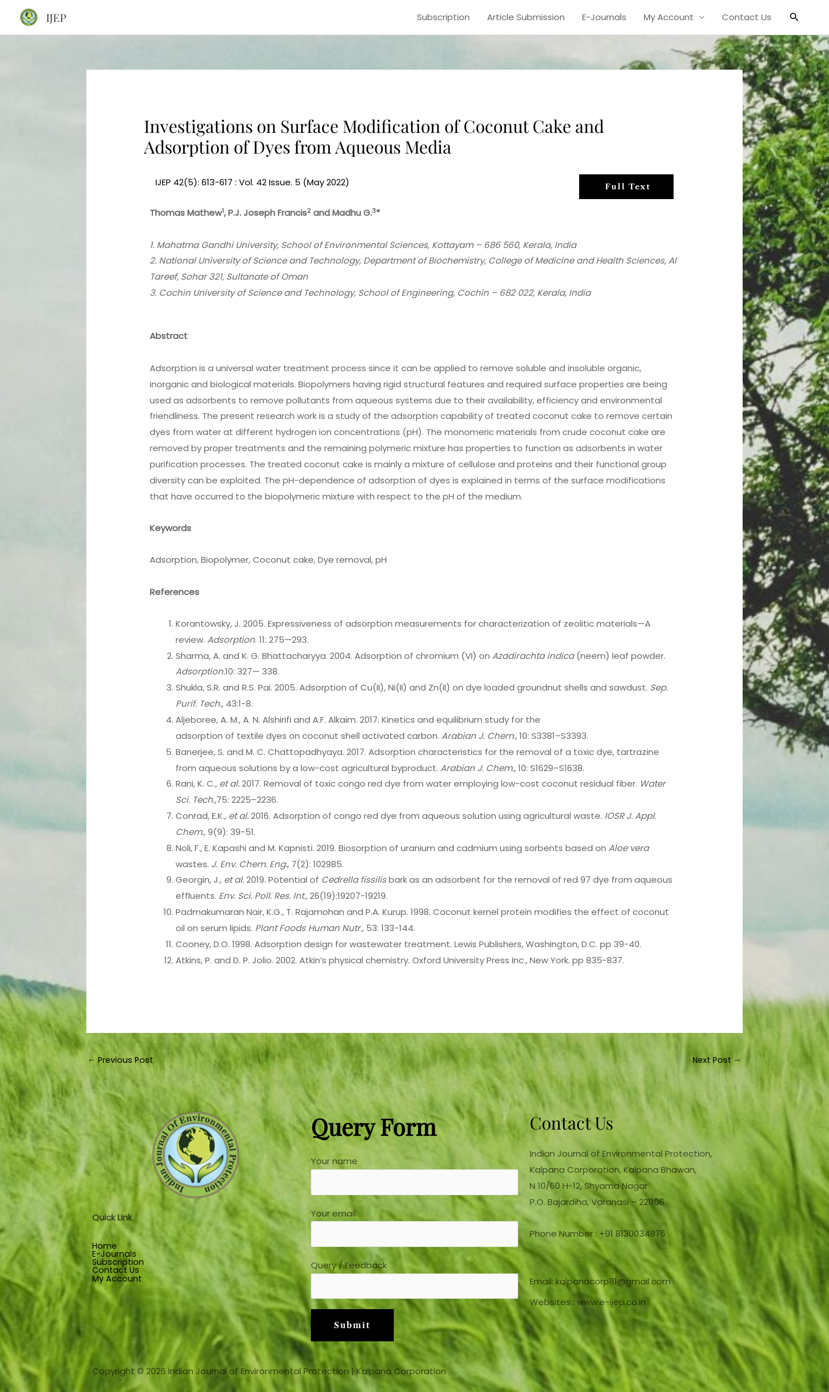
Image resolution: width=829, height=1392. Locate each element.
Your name (414, 1177)
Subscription (443, 17)
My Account (669, 17)
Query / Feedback (414, 1285)
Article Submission (526, 17)
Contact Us (746, 17)
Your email (414, 1231)
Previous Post (122, 1061)
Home (105, 1247)
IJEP (57, 17)
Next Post (715, 1061)
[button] (794, 17)
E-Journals (604, 17)
